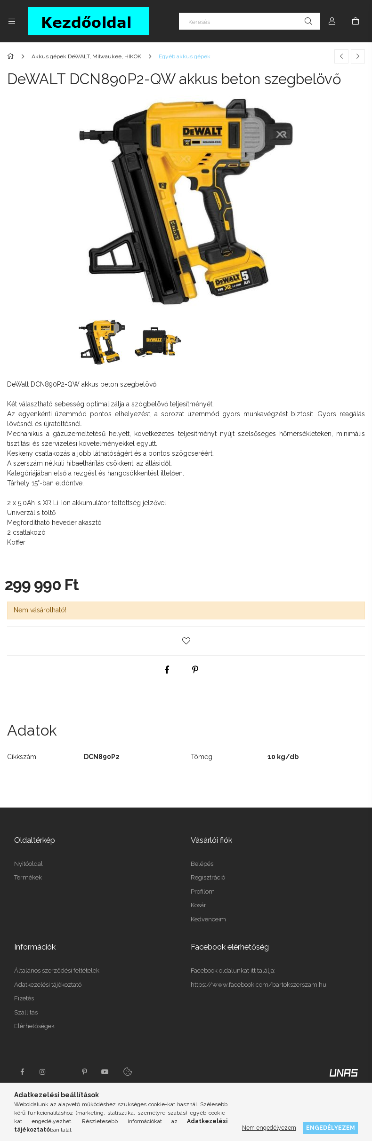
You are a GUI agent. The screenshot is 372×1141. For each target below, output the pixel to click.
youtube (105, 1072)
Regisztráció (208, 877)
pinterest (84, 1072)
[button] (186, 641)
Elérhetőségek (34, 1026)
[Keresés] (249, 21)
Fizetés (24, 998)
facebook (22, 1072)
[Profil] (332, 21)
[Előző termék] (341, 56)
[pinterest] (195, 670)
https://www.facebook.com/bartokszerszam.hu (258, 984)
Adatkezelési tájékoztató (47, 984)
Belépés (202, 863)
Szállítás (26, 1012)
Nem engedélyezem (269, 1127)
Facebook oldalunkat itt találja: (233, 970)
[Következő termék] (358, 56)
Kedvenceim (208, 919)
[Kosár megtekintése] (355, 21)
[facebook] (167, 670)
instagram (43, 1072)
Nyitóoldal (28, 863)
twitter (64, 1072)
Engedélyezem (330, 1127)
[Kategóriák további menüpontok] (12, 21)
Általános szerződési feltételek (56, 970)
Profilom (203, 891)
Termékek (28, 877)
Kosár (198, 905)
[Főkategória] (12, 56)
